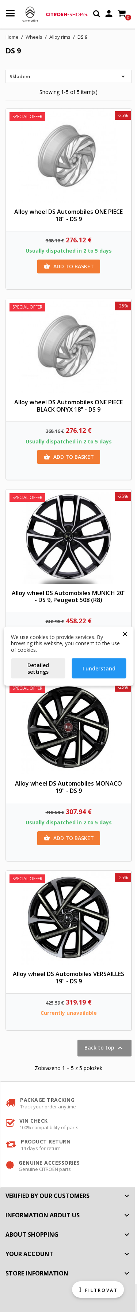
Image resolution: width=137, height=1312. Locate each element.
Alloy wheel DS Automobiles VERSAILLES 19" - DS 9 (68, 977)
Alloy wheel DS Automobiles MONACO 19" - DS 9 (68, 787)
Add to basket (68, 266)
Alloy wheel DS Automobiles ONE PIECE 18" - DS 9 (68, 215)
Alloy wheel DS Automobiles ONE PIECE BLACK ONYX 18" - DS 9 (68, 405)
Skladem (68, 76)
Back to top (104, 1048)
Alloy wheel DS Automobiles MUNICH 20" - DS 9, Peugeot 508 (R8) (69, 596)
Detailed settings (38, 668)
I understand (99, 668)
